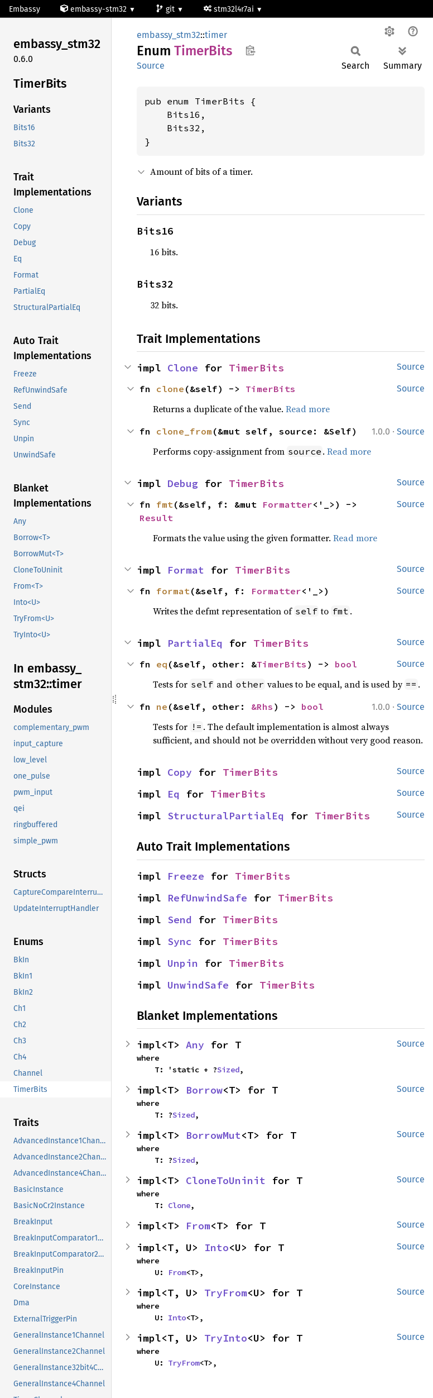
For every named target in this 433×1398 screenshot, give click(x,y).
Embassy (24, 9)
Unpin (182, 963)
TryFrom (225, 1292)
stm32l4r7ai (230, 9)
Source (151, 65)
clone (170, 388)
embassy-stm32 (94, 9)
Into (216, 1247)
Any (195, 1044)
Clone (182, 367)
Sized (228, 1070)
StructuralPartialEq (225, 815)
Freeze (185, 876)
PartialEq (195, 643)
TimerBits (256, 367)
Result (156, 517)
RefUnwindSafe (207, 897)
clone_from (184, 431)
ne (161, 706)
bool (346, 664)
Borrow (204, 1090)
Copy (179, 772)
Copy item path (250, 50)
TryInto (225, 1338)
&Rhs (262, 706)
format (173, 591)
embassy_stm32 (168, 35)
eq (161, 664)
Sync (179, 941)
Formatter (287, 504)
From (198, 1225)
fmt (164, 504)
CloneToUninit (226, 1180)
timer (216, 35)
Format (185, 570)
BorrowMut (213, 1135)
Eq (173, 794)
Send (179, 919)
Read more (308, 409)
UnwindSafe (198, 985)
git (166, 9)
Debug (182, 483)
